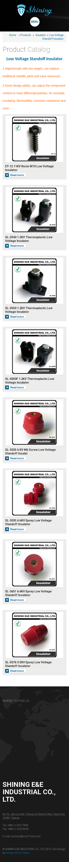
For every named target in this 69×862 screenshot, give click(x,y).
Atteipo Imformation (18, 852)
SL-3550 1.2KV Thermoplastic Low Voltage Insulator (28, 310)
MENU (34, 21)
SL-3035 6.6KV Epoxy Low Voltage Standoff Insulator (28, 522)
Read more (14, 175)
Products (26, 35)
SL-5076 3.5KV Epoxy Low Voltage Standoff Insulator (28, 664)
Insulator (41, 35)
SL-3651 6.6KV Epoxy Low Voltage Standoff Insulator (28, 593)
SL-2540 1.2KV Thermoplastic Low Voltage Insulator (28, 239)
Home (12, 35)
